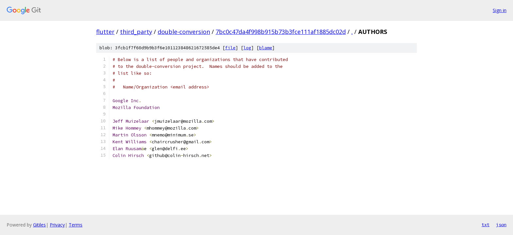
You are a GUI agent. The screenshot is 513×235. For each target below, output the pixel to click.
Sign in (499, 10)
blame (265, 48)
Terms (75, 225)
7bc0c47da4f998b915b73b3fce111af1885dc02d (281, 32)
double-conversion (184, 32)
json (501, 224)
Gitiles (39, 225)
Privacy (57, 225)
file (230, 48)
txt (485, 224)
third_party (136, 32)
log (247, 48)
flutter (105, 32)
